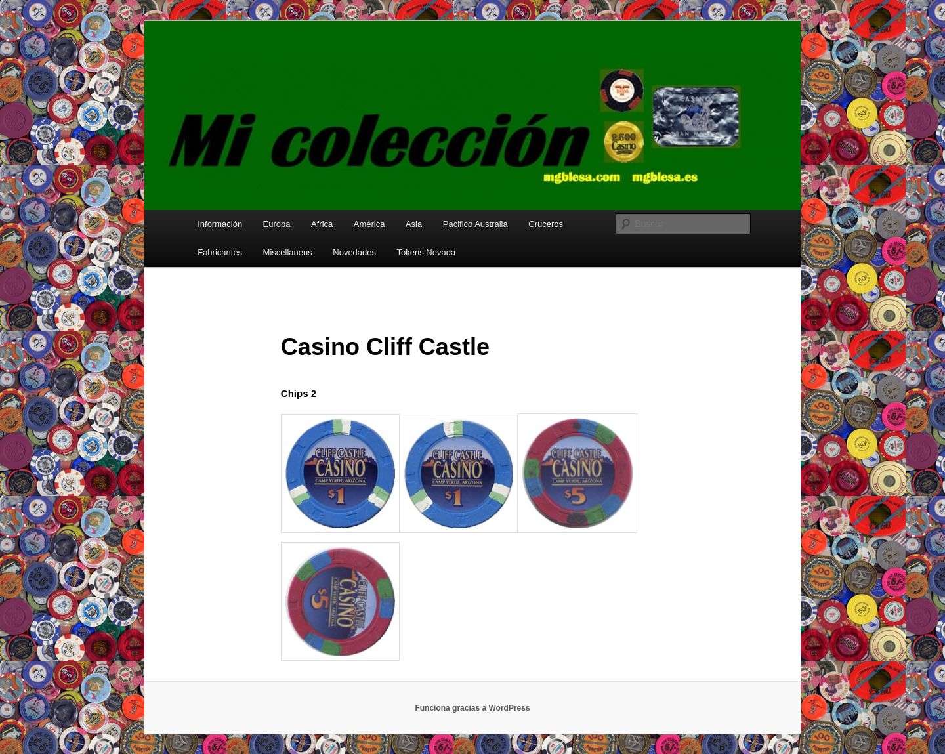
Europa (277, 224)
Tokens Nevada (426, 252)
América (369, 224)
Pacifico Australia (475, 224)
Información (220, 224)
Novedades (354, 252)
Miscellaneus (287, 252)
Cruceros (545, 224)
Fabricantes (220, 252)
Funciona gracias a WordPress (472, 708)
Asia (414, 224)
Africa (322, 224)
